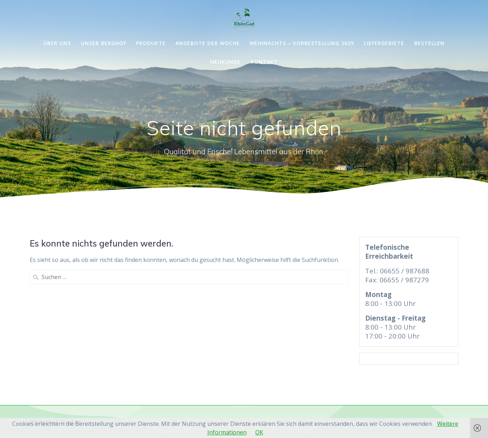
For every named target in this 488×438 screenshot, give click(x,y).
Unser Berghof (103, 43)
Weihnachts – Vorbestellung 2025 (302, 43)
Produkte (151, 43)
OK (259, 432)
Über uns (57, 43)
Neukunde (225, 61)
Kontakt (264, 61)
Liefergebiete (384, 43)
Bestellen (429, 43)
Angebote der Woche (207, 43)
